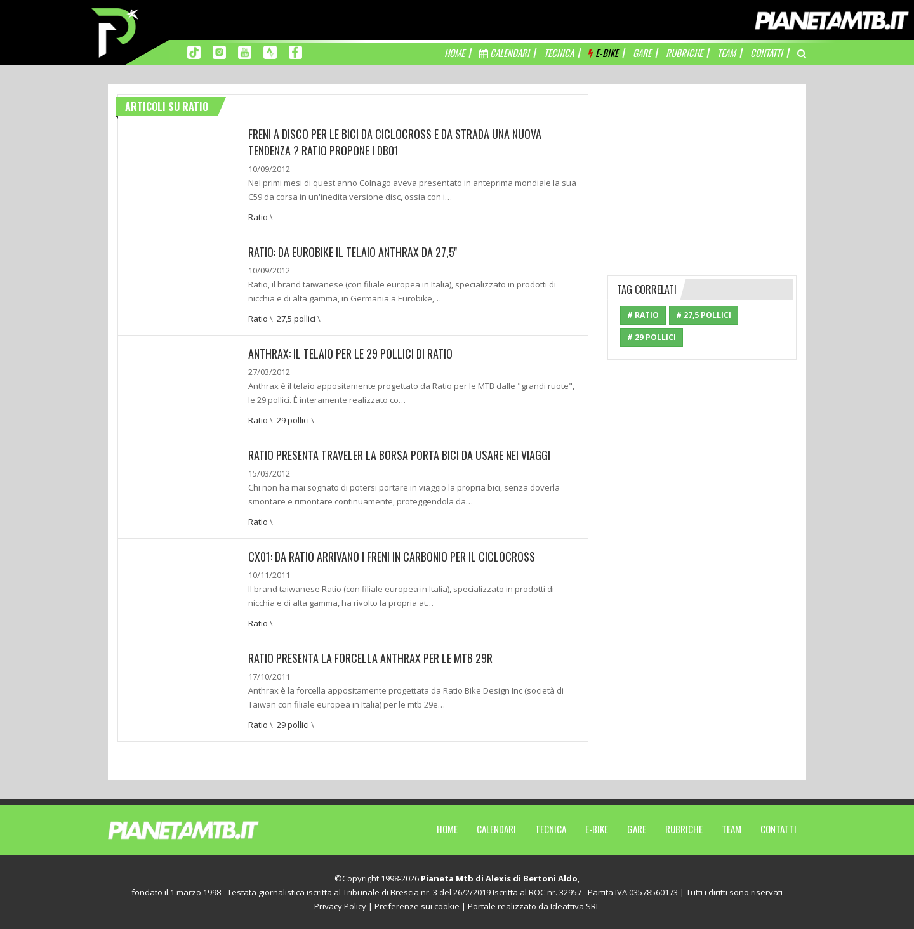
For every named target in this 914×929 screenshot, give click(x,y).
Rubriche (684, 829)
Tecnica (550, 829)
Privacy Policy (340, 906)
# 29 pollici (651, 337)
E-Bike (596, 829)
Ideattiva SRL (575, 906)
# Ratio (643, 315)
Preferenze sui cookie (417, 906)
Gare (636, 829)
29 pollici (293, 420)
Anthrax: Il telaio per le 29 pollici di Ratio (350, 353)
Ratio (258, 217)
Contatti (778, 829)
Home (447, 829)
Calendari (496, 829)
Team (731, 829)
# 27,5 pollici (703, 315)
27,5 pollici (296, 318)
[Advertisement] (702, 173)
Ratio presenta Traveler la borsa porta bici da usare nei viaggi (399, 455)
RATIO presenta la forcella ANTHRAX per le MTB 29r (370, 658)
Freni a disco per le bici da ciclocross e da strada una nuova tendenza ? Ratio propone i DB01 (394, 142)
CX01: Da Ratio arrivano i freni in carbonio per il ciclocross (391, 556)
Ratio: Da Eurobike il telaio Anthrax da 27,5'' (352, 252)
